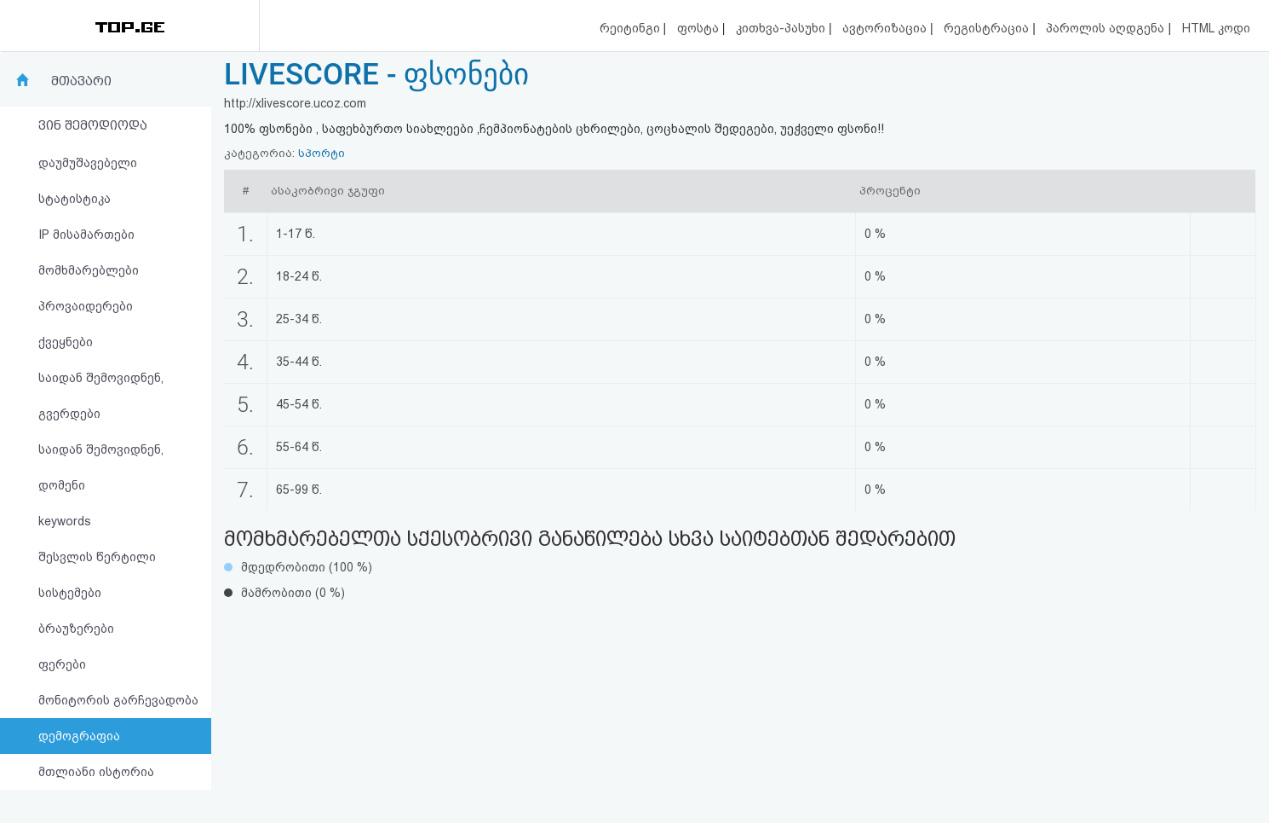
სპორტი (321, 153)
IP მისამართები (86, 234)
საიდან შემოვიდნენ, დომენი (101, 467)
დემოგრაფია (79, 736)
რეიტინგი (631, 28)
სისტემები (69, 593)
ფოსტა (699, 28)
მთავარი (81, 81)
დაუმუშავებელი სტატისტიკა (87, 181)
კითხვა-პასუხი (782, 28)
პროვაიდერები (85, 306)
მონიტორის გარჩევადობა (118, 700)
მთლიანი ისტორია (96, 772)
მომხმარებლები (88, 270)
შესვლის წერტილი (97, 557)
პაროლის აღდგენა (1107, 28)
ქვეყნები (65, 342)
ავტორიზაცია (886, 28)
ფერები (62, 664)
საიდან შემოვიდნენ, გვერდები (101, 395)
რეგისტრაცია (988, 28)
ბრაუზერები (76, 628)
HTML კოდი (1216, 28)
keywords (64, 521)
